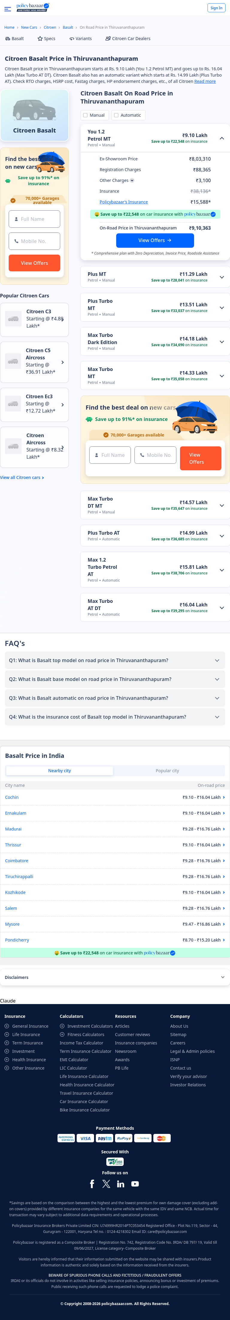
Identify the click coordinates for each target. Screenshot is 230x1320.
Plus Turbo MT (100, 304)
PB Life (121, 1068)
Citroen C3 (38, 311)
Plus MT (97, 274)
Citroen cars (28, 477)
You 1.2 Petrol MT (99, 135)
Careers (177, 1043)
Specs (46, 38)
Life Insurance (26, 1034)
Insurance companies (136, 1043)
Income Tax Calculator (81, 1043)
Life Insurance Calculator (84, 1076)
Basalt (68, 27)
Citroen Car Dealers (127, 38)
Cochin (12, 797)
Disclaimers (16, 977)
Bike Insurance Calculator (85, 1110)
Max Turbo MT (100, 373)
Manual (96, 115)
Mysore (12, 924)
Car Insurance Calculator (84, 1101)
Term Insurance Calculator (86, 1051)
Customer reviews (132, 1034)
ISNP (175, 1059)
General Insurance (30, 1026)
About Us (179, 1026)
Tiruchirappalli (19, 876)
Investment (23, 1051)
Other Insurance (28, 1068)
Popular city (167, 770)
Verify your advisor (188, 1076)
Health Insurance (29, 1059)
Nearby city (59, 770)
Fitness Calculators (86, 1034)
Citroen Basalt (34, 130)
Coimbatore (16, 860)
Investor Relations (188, 1085)
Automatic (129, 115)
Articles (122, 1026)
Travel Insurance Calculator (86, 1093)
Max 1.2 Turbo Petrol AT (102, 566)
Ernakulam (15, 813)
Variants (80, 38)
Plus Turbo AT (104, 533)
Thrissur (13, 845)
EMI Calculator (74, 1059)
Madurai (13, 829)
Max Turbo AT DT (100, 605)
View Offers (152, 240)
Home (9, 27)
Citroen (50, 27)
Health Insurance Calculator (87, 1085)
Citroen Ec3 (39, 396)
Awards (122, 1059)
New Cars (29, 27)
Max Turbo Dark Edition (102, 339)
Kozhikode (15, 892)
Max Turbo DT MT (100, 502)
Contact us (180, 1068)
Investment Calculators (90, 1026)
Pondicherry (17, 940)
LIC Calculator (73, 1068)
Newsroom (126, 1051)
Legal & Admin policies (192, 1051)
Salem (11, 908)
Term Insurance (27, 1043)
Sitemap (178, 1034)
